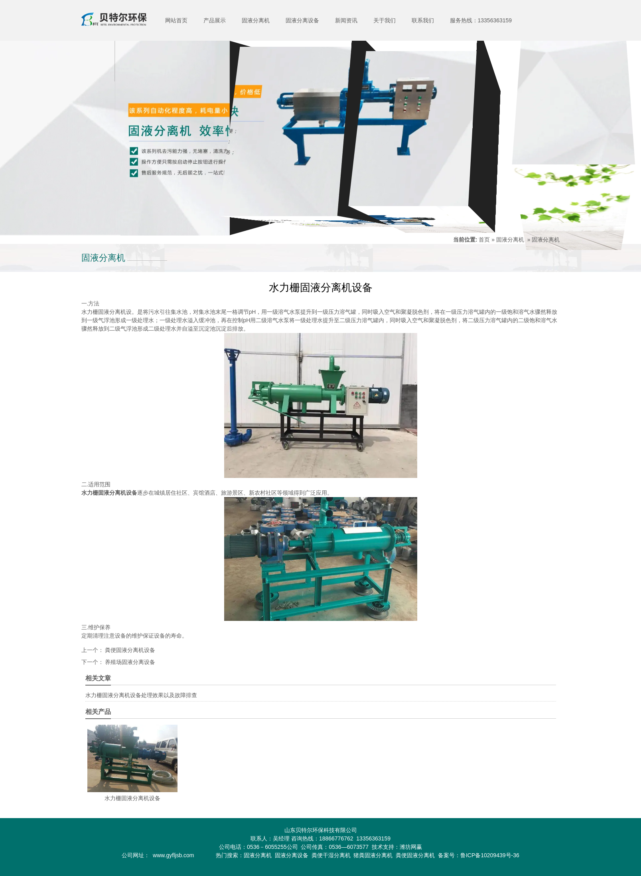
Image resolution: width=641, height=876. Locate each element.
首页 (484, 239)
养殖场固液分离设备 (130, 662)
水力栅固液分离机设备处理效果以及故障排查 (141, 695)
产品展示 (214, 20)
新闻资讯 (346, 20)
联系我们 (423, 20)
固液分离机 (256, 20)
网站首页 (176, 20)
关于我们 (384, 20)
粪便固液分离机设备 (130, 650)
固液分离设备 (302, 20)
